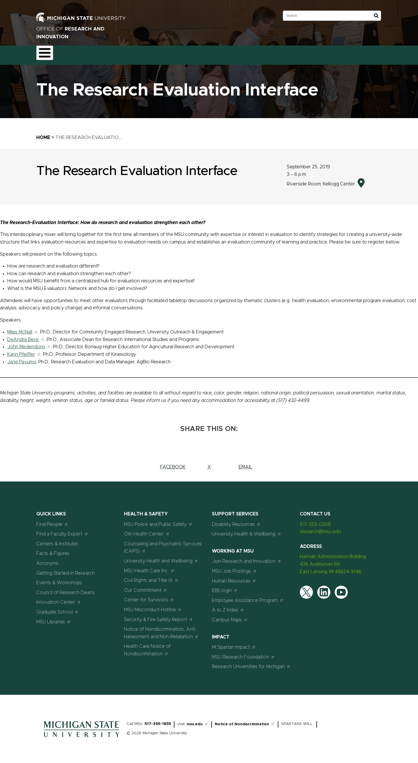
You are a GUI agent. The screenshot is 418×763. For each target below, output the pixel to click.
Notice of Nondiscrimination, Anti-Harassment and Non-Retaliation (161, 630)
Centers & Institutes (57, 540)
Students (283, 53)
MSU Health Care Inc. (149, 567)
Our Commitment (145, 586)
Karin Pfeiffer (23, 351)
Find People (52, 520)
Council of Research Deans (65, 589)
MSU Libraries (53, 618)
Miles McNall (22, 329)
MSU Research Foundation (243, 653)
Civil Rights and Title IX (151, 577)
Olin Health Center (147, 530)
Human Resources (234, 577)
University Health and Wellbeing (161, 557)
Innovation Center (58, 598)
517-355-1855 (158, 720)
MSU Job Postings (234, 567)
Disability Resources (236, 520)
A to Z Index (228, 606)
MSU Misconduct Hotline (153, 606)
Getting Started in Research (65, 569)
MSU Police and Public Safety (158, 520)
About (48, 53)
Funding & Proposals (85, 53)
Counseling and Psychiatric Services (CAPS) (163, 544)
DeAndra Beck (26, 336)
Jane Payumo (21, 358)
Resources (206, 53)
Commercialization (167, 53)
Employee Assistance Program (248, 596)
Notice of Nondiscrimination (245, 721)
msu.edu (197, 721)
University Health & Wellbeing (246, 530)
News (233, 53)
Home (43, 134)
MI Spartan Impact (234, 643)
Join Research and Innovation (246, 557)
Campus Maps (230, 616)
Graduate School (57, 608)
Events (256, 53)
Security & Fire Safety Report (158, 616)
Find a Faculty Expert (62, 530)
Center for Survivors (149, 596)
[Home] (81, 735)
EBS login (225, 587)
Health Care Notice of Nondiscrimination (147, 647)
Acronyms (47, 560)
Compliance (126, 53)
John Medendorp (29, 343)
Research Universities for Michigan (251, 663)
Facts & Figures (52, 550)
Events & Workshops (59, 579)
